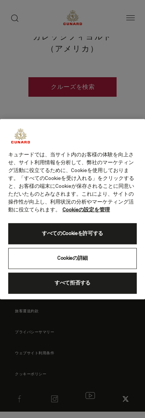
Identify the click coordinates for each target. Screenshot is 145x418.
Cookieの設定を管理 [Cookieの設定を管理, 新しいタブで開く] (86, 209)
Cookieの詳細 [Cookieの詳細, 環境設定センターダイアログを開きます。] (72, 258)
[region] (72, 209)
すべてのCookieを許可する (72, 233)
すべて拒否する (72, 283)
